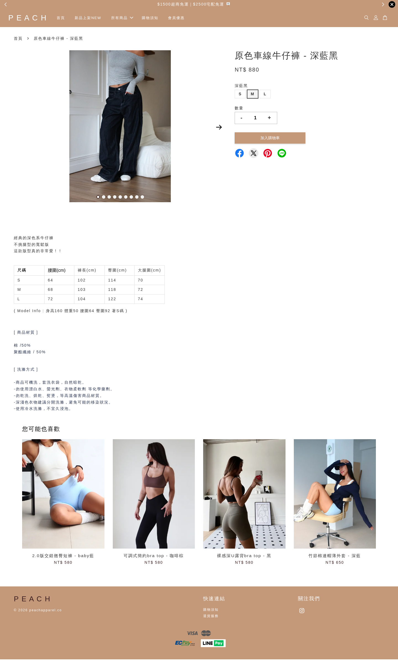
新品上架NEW (101, 19)
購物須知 (163, 19)
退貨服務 (211, 618)
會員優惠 (190, 19)
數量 (239, 109)
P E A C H (34, 19)
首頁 (74, 19)
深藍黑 (241, 87)
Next (219, 129)
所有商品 (136, 19)
